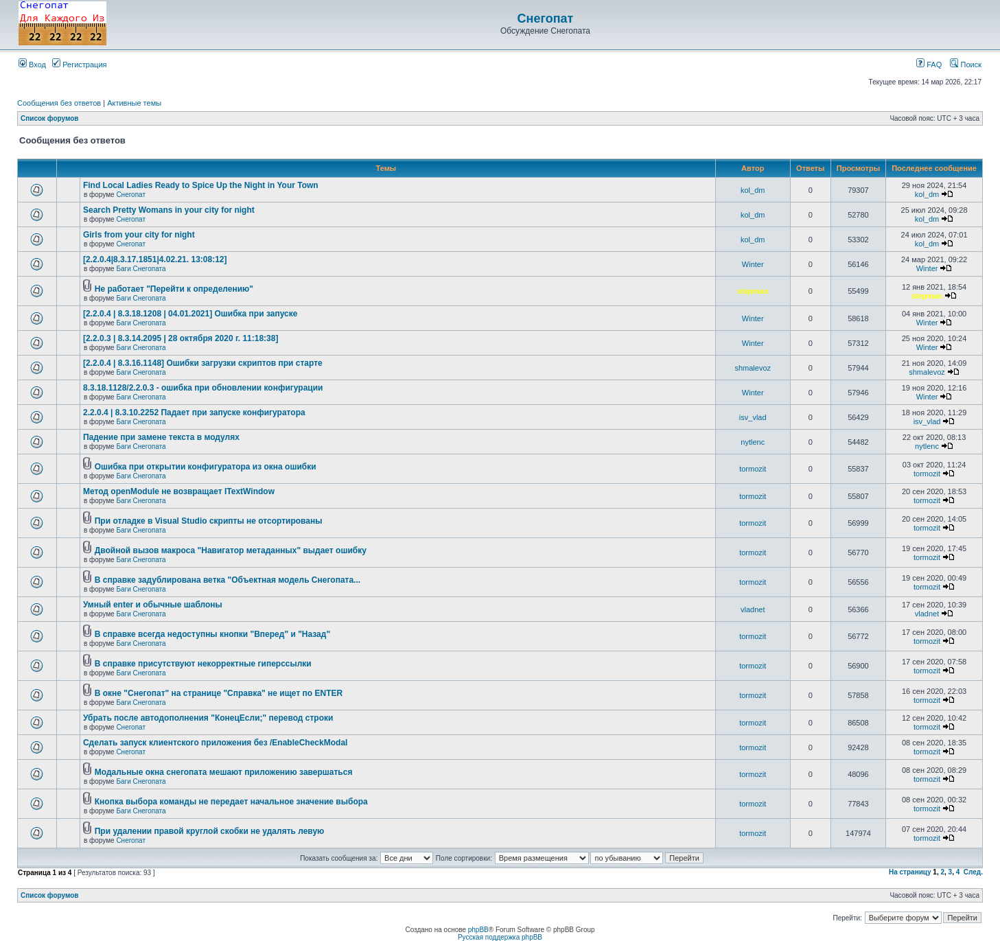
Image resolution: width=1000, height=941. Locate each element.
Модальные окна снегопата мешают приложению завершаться (224, 772)
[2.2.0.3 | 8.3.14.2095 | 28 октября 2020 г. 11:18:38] (180, 338)
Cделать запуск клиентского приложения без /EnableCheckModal (215, 742)
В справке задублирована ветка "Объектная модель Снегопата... (227, 580)
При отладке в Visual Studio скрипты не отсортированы (209, 521)
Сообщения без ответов (59, 103)
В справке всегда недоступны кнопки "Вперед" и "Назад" (212, 634)
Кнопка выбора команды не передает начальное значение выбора (231, 801)
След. (973, 872)
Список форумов (50, 118)
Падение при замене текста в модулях (161, 437)
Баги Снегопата (140, 268)
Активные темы (134, 103)
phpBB (478, 929)
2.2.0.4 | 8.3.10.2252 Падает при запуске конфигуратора (194, 412)
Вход (32, 64)
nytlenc (753, 442)
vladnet (753, 609)
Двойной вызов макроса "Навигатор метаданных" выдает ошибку (231, 550)
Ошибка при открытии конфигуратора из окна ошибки (205, 467)
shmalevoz (752, 368)
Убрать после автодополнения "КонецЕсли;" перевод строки (208, 718)
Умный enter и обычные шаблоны (152, 604)
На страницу (910, 872)
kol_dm (753, 190)
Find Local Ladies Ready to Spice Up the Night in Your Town (200, 185)
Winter (753, 264)
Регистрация (79, 64)
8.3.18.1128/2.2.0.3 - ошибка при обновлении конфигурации (203, 388)
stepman (752, 291)
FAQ (929, 64)
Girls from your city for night (139, 235)
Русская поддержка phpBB (500, 937)
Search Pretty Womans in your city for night (169, 210)
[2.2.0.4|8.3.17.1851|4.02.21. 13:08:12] (155, 259)
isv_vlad (753, 417)
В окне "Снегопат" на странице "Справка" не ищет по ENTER (218, 693)
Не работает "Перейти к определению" (174, 289)
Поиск (965, 64)
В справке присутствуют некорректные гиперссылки (203, 664)
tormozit (752, 469)
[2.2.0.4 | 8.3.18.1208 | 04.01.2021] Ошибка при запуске (190, 313)
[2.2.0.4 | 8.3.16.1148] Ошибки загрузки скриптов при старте (203, 363)
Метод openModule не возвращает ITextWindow (179, 491)
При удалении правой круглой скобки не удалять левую (210, 831)
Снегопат (546, 18)
